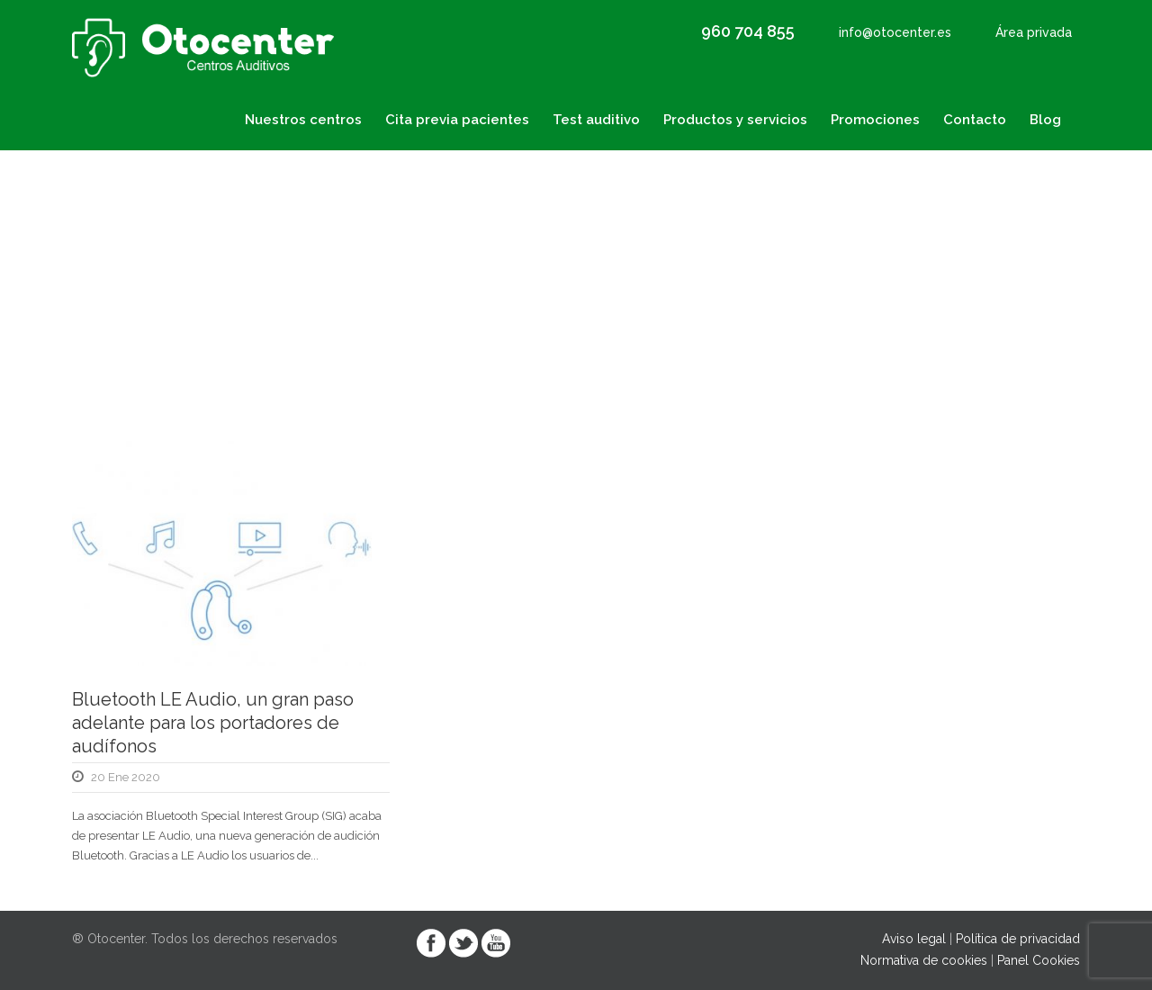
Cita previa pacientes (457, 120)
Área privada (1033, 32)
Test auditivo (596, 120)
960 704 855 (748, 31)
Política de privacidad (1018, 939)
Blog (1045, 120)
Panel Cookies (1038, 960)
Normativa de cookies (923, 960)
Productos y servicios (735, 120)
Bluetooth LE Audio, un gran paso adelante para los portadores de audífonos (213, 722)
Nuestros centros (303, 120)
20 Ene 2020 (125, 777)
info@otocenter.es (895, 32)
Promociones (875, 120)
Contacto (974, 120)
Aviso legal (914, 939)
